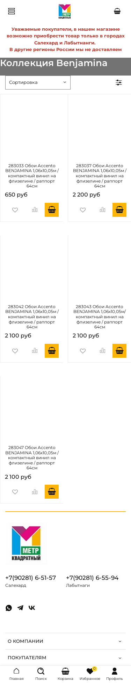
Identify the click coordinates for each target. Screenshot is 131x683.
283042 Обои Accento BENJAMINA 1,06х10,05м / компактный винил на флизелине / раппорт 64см (32, 317)
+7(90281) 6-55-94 (92, 577)
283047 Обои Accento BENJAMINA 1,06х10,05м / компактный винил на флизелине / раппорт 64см (32, 458)
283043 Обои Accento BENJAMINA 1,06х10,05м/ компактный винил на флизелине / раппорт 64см (99, 317)
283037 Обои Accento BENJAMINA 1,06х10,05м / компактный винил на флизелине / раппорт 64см (99, 176)
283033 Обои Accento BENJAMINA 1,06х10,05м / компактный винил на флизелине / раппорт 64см (32, 176)
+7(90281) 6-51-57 (30, 577)
